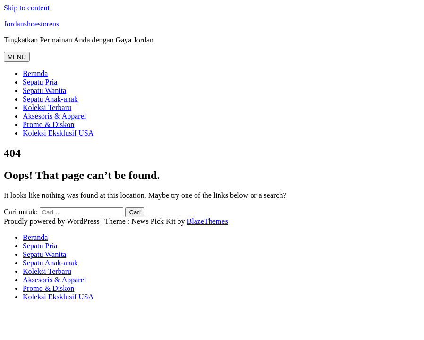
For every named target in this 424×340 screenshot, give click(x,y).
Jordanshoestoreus (31, 24)
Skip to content (27, 8)
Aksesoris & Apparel (54, 116)
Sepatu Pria (40, 82)
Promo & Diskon (48, 124)
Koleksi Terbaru (47, 107)
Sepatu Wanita (44, 90)
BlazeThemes (207, 221)
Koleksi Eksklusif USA (58, 133)
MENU (17, 56)
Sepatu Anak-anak (50, 99)
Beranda (35, 73)
